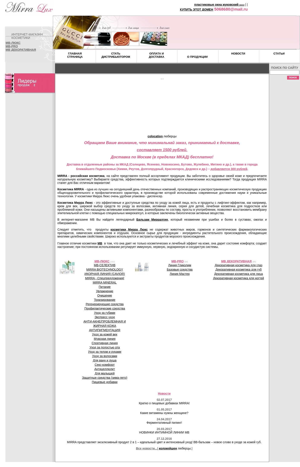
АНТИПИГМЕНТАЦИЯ (104, 330)
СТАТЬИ (279, 53)
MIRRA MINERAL (105, 282)
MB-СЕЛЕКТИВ (104, 265)
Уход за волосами (104, 356)
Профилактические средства (104, 308)
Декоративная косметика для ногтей (238, 278)
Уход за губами (104, 313)
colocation (155, 136)
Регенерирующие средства (104, 304)
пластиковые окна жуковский (216, 4)
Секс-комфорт (105, 364)
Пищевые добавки (104, 382)
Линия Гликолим (179, 265)
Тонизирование (104, 300)
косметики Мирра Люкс (129, 229)
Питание (105, 287)
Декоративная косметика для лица (238, 274)
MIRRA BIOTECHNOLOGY (104, 269)
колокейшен (168, 448)
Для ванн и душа (104, 360)
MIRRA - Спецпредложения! (104, 278)
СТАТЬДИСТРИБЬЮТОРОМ (115, 55)
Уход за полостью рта (105, 347)
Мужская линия (104, 338)
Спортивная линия (105, 343)
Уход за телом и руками (104, 351)
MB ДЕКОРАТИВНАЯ (21, 49)
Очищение (104, 295)
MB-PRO (12, 46)
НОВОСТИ (238, 53)
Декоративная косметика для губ (238, 269)
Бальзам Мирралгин (152, 219)
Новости (164, 393)
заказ (241, 5)
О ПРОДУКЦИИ (197, 56)
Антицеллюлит (104, 369)
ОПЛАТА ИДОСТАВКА (156, 55)
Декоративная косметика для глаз (238, 265)
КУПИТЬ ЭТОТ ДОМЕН (196, 9)
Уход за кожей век (104, 334)
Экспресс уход (105, 317)
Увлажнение (104, 291)
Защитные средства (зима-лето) (104, 377)
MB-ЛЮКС (13, 43)
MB (100, 243)
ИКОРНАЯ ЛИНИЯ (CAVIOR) (104, 274)
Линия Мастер (179, 274)
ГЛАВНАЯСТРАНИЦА (75, 55)
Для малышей (105, 373)
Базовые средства (180, 269)
